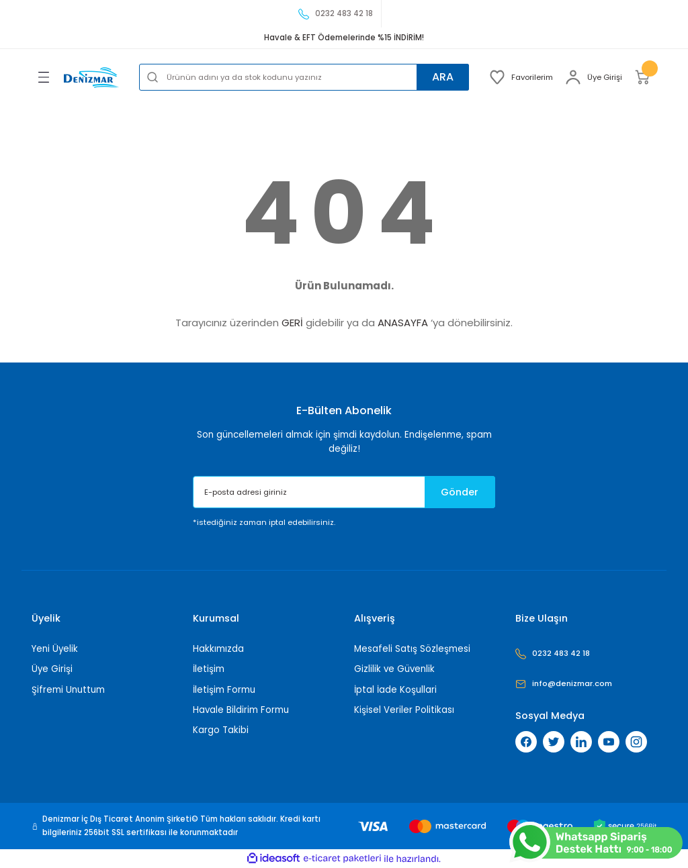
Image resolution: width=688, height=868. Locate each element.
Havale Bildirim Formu (241, 710)
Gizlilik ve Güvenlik (394, 669)
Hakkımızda (218, 648)
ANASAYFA (403, 323)
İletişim (208, 669)
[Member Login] (593, 77)
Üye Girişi (52, 669)
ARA (442, 77)
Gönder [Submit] (459, 492)
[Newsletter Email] (344, 492)
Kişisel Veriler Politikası (404, 710)
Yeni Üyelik (55, 648)
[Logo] (91, 78)
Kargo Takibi (221, 730)
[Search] (304, 77)
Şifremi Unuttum (68, 689)
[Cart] (645, 77)
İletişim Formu (224, 689)
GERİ (292, 323)
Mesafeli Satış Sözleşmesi (412, 648)
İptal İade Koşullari (395, 689)
